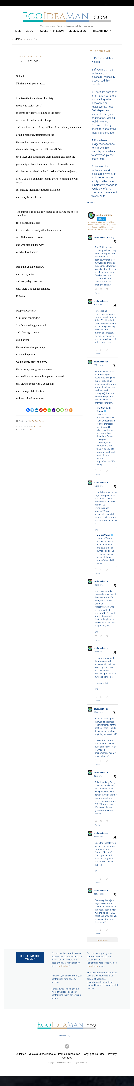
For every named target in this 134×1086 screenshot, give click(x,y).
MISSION (58, 30)
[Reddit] (45, 408)
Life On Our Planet (37, 421)
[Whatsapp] (49, 408)
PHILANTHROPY (101, 30)
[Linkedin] (36, 408)
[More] (71, 408)
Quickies (21, 1058)
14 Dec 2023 (99, 587)
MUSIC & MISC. (78, 30)
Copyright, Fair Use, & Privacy (100, 1058)
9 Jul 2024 (98, 305)
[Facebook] (28, 408)
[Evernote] (62, 408)
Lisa (72, 1040)
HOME (17, 30)
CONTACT (33, 38)
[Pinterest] (41, 408)
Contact (67, 1061)
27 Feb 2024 (98, 366)
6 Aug (113, 238)
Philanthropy (93, 969)
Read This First (63, 969)
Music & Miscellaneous (42, 1058)
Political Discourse (69, 1058)
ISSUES (44, 30)
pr (40, 57)
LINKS (18, 38)
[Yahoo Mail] (53, 408)
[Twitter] (32, 408)
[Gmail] (66, 408)
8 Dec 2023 (98, 715)
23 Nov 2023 (99, 840)
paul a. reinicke (101, 237)
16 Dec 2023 (99, 487)
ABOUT (30, 30)
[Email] (58, 408)
